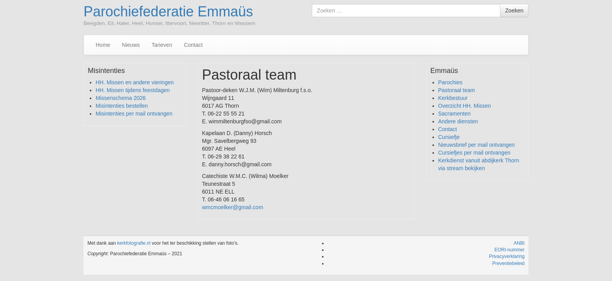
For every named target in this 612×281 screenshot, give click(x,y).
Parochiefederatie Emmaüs (168, 12)
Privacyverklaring (507, 256)
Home (103, 45)
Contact (193, 45)
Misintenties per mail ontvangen (134, 113)
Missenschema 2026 (121, 98)
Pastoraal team (456, 90)
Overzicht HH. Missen (464, 106)
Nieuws (131, 45)
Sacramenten (454, 113)
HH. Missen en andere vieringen (135, 82)
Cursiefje (449, 137)
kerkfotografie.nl (133, 243)
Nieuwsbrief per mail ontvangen (476, 145)
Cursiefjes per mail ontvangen (474, 152)
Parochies (450, 82)
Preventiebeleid (508, 263)
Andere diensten (458, 121)
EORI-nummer (510, 250)
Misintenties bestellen (122, 106)
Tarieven (161, 45)
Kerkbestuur (453, 98)
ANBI (519, 243)
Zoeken (514, 10)
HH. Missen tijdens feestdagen (133, 90)
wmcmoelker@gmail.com (232, 207)
